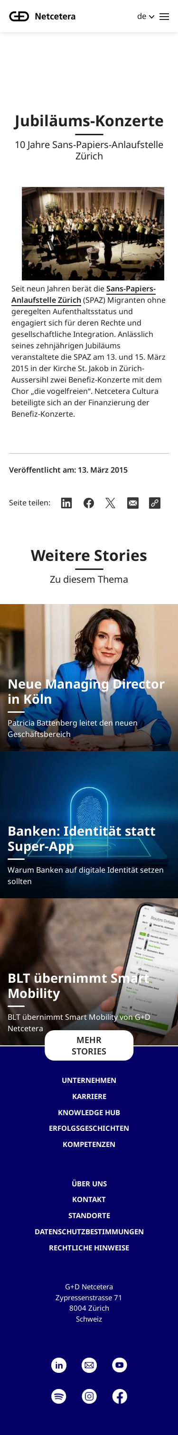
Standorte (89, 1215)
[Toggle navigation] (164, 16)
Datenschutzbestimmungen (89, 1231)
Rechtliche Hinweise (89, 1247)
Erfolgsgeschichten (89, 1128)
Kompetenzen (89, 1144)
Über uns (89, 1183)
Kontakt (89, 1199)
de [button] (142, 15)
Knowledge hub (89, 1112)
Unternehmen (89, 1080)
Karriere (89, 1096)
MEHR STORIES (89, 1045)
